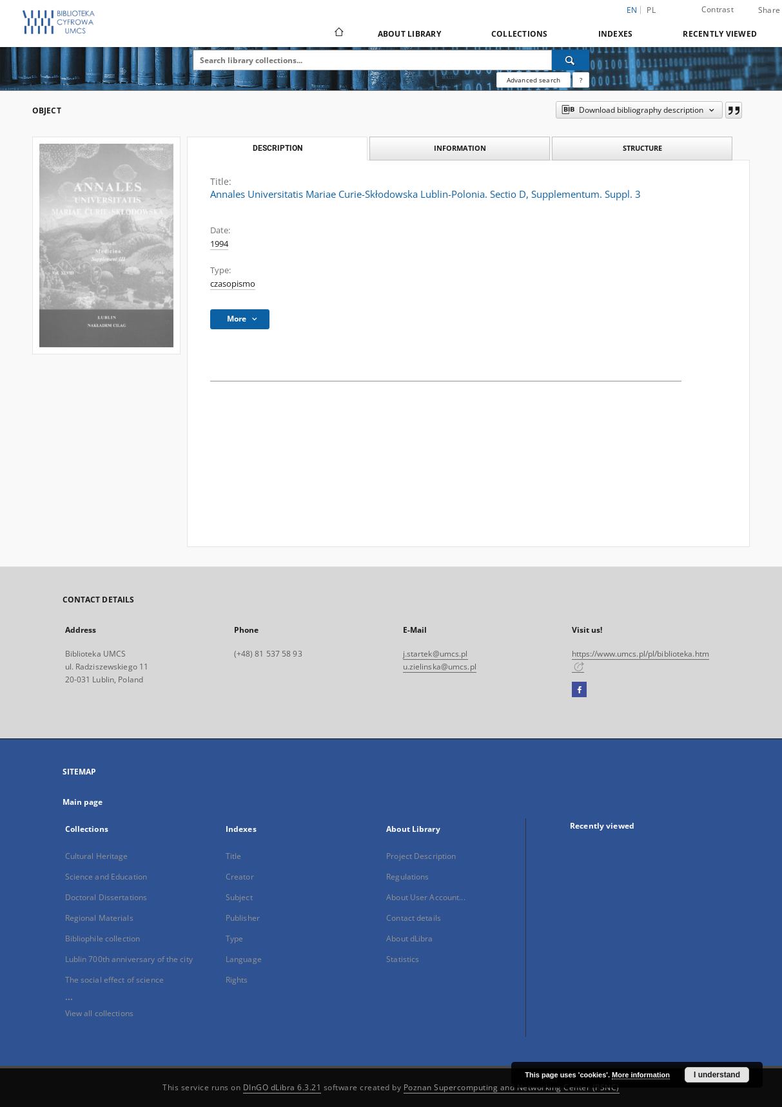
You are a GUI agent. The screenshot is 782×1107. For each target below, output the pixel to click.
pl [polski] (651, 10)
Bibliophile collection (103, 938)
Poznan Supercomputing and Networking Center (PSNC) (512, 1087)
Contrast (717, 9)
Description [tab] (277, 148)
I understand (717, 1074)
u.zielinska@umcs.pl (439, 666)
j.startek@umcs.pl (435, 653)
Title (234, 856)
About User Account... (425, 897)
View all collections (99, 1013)
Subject (239, 897)
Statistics (402, 959)
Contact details (413, 917)
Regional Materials (99, 917)
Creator (240, 876)
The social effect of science (114, 979)
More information (641, 1075)
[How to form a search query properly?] (580, 80)
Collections (519, 33)
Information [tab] (460, 148)
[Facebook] (579, 690)
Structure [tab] (642, 148)
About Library (409, 33)
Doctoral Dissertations (106, 897)
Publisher (243, 917)
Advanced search (533, 79)
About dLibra (409, 938)
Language (244, 959)
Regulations (407, 876)
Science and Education (106, 876)
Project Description (421, 856)
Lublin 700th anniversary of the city (129, 959)
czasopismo (232, 283)
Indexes (615, 33)
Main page (83, 801)
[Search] (570, 60)
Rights (237, 979)
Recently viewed (720, 33)
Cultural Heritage (96, 856)
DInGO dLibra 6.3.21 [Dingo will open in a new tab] (282, 1087)
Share (769, 10)
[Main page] (338, 33)
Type (234, 938)
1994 (219, 243)
